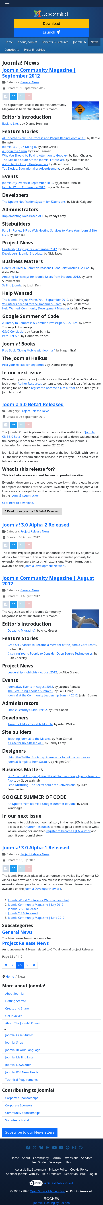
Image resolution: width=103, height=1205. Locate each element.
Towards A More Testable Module (30, 724)
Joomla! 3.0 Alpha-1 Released (35, 847)
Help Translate (51, 1174)
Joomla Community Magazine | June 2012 (36, 918)
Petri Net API (11, 336)
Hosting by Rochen (51, 1203)
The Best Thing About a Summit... (30, 691)
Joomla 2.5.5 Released (23, 913)
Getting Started (15, 1001)
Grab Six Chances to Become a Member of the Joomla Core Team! (52, 645)
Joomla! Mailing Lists (19, 1057)
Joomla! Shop (14, 1042)
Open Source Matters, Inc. (47, 1191)
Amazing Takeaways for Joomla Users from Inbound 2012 (41, 277)
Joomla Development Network (44, 566)
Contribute (12, 50)
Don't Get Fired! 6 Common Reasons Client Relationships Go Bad (46, 268)
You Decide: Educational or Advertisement (30, 168)
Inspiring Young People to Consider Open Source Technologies (50, 653)
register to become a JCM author (53, 388)
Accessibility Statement (30, 1169)
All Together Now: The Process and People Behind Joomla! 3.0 (43, 138)
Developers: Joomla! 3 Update (22, 253)
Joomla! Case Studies (19, 1035)
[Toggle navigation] (7, 3)
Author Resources (30, 384)
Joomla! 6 (79, 42)
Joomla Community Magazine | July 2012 (35, 905)
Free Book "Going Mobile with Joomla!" (28, 350)
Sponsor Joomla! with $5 (22, 1174)
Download (51, 23)
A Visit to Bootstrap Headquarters (25, 164)
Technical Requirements (21, 1080)
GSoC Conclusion (13, 332)
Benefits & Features (55, 42)
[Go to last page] (34, 965)
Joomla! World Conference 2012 (23, 187)
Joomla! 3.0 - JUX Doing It (19, 147)
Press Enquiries (34, 50)
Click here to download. (18, 503)
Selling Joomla (11, 285)
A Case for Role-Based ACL (25, 743)
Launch (51, 32)
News (94, 42)
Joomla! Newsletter (18, 1065)
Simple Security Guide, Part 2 (27, 710)
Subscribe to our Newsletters (29, 1132)
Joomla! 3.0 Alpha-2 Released (35, 524)
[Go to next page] (27, 965)
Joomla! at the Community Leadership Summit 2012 (43, 695)
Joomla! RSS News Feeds (21, 1072)
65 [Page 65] (20, 965)
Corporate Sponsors (18, 1105)
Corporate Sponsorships (21, 1098)
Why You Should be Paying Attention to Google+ (34, 155)
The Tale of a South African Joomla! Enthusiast (33, 160)
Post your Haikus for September (23, 365)
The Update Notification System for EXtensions (33, 202)
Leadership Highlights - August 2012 (32, 672)
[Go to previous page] (13, 965)
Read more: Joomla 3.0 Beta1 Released (32, 511)
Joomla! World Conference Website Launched (38, 900)
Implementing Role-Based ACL (22, 216)
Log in (92, 1174)
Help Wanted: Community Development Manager (35, 308)
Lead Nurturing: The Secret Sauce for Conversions (41, 785)
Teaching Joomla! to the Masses (29, 739)
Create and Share (17, 1008)
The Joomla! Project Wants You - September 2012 (35, 300)
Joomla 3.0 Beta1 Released (33, 404)
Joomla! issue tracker (24, 496)
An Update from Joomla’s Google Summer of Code (42, 804)
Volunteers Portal (17, 1120)
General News (29, 82)
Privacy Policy (58, 1169)
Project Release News (34, 411)
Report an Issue (75, 1174)
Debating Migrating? (22, 630)
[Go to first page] (6, 965)
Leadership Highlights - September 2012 (29, 249)
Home (9, 42)
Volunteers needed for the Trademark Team (31, 304)
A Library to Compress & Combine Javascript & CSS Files (39, 323)
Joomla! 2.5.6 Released (23, 909)
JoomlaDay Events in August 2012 (30, 687)
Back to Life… (11, 124)
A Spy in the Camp (14, 151)
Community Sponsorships (22, 1113)
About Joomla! (27, 42)
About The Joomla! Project (22, 1023)
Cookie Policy (79, 1169)
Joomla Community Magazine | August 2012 (48, 581)
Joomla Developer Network (42, 889)
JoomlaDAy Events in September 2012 (27, 183)
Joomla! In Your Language (22, 1050)
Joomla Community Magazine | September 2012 (39, 73)
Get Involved (13, 1016)
